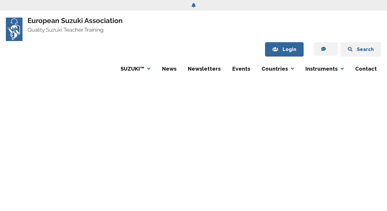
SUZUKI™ (133, 69)
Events (241, 69)
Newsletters (204, 69)
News (169, 69)
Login (284, 49)
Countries (275, 69)
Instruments (321, 69)
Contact (366, 69)
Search (361, 49)
